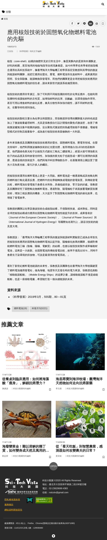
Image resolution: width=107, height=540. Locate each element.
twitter (78, 23)
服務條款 (8, 504)
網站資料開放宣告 (13, 510)
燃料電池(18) (20, 308)
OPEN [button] (53, 466)
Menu (4, 4)
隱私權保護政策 (12, 499)
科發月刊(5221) (39, 308)
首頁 (4, 19)
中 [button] (90, 23)
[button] (103, 4)
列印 (96, 23)
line (83, 23)
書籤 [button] (103, 23)
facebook (72, 23)
